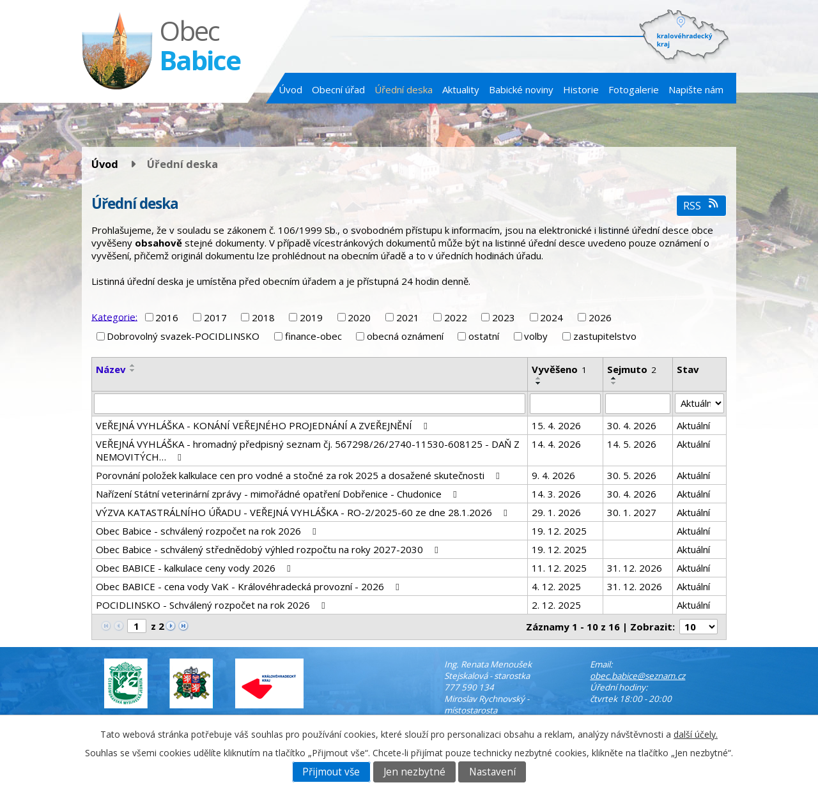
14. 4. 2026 (556, 444)
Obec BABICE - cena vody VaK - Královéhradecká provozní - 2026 (249, 586)
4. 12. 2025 (556, 586)
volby (536, 336)
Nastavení (492, 772)
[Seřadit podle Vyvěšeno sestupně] (539, 383)
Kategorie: (114, 316)
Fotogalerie (633, 89)
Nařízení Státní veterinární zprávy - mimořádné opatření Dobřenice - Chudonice (278, 493)
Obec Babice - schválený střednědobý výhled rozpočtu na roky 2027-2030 (269, 549)
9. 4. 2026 (553, 475)
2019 (311, 317)
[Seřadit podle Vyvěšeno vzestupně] (539, 378)
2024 (551, 317)
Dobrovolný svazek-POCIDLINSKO (183, 336)
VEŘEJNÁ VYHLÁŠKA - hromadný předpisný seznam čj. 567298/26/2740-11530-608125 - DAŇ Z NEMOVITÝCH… (308, 450)
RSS (701, 205)
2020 (359, 317)
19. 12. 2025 (559, 530)
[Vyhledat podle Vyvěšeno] (565, 403)
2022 (455, 317)
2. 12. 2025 (556, 604)
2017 (215, 317)
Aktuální (693, 425)
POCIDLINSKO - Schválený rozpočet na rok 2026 (212, 604)
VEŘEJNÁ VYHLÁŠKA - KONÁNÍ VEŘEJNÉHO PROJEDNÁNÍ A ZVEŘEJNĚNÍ (263, 425)
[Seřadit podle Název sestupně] (133, 370)
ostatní (483, 336)
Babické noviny (521, 89)
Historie (581, 89)
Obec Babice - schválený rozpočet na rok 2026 (208, 530)
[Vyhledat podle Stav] (699, 403)
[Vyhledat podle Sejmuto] (637, 403)
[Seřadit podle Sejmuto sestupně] (614, 383)
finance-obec (313, 336)
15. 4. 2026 (556, 425)
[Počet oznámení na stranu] (698, 626)
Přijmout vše (331, 772)
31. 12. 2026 (634, 567)
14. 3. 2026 (556, 493)
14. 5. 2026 (631, 444)
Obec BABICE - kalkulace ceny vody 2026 (195, 567)
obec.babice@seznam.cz (637, 676)
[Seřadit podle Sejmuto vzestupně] (614, 378)
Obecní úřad (338, 89)
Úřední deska (403, 89)
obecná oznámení (405, 336)
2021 (407, 317)
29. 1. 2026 (556, 512)
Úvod (290, 89)
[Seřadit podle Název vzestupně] (133, 365)
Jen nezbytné (414, 772)
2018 (263, 317)
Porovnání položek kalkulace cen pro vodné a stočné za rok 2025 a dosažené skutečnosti (300, 475)
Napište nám (695, 89)
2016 (166, 317)
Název (111, 369)
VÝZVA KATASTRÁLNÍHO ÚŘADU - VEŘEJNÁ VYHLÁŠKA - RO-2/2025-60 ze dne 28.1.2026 (303, 512)
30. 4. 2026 (631, 425)
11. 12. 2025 (559, 567)
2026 (600, 317)
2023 (503, 317)
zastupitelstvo (605, 336)
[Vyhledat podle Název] (309, 403)
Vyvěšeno (559, 369)
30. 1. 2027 (631, 512)
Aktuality (460, 89)
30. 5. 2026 (631, 475)
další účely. (696, 734)
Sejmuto (631, 369)
